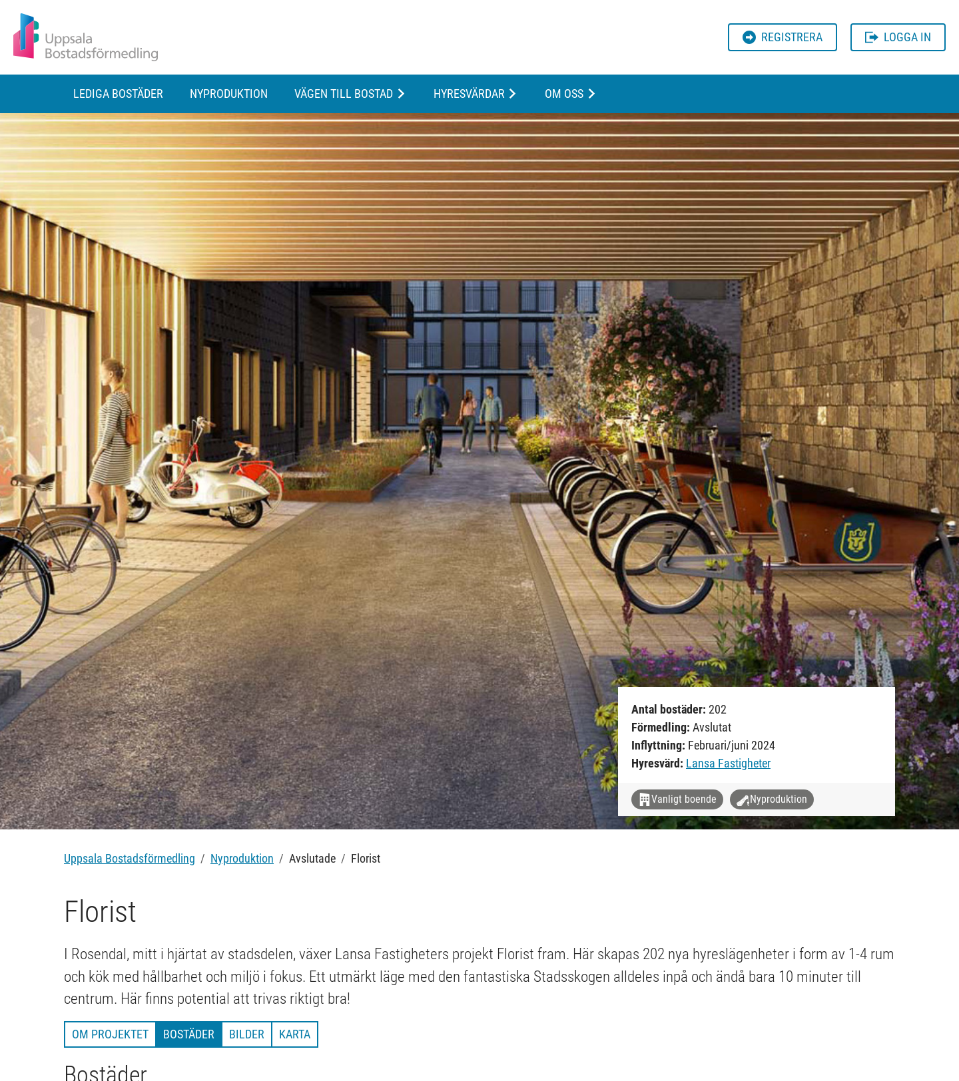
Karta (294, 1034)
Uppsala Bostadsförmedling (129, 858)
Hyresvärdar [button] (469, 94)
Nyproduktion (229, 94)
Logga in (898, 37)
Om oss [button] (564, 94)
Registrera (782, 37)
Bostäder (188, 1034)
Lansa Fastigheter (728, 763)
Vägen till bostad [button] (343, 94)
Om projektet (110, 1034)
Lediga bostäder (118, 94)
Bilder (246, 1034)
